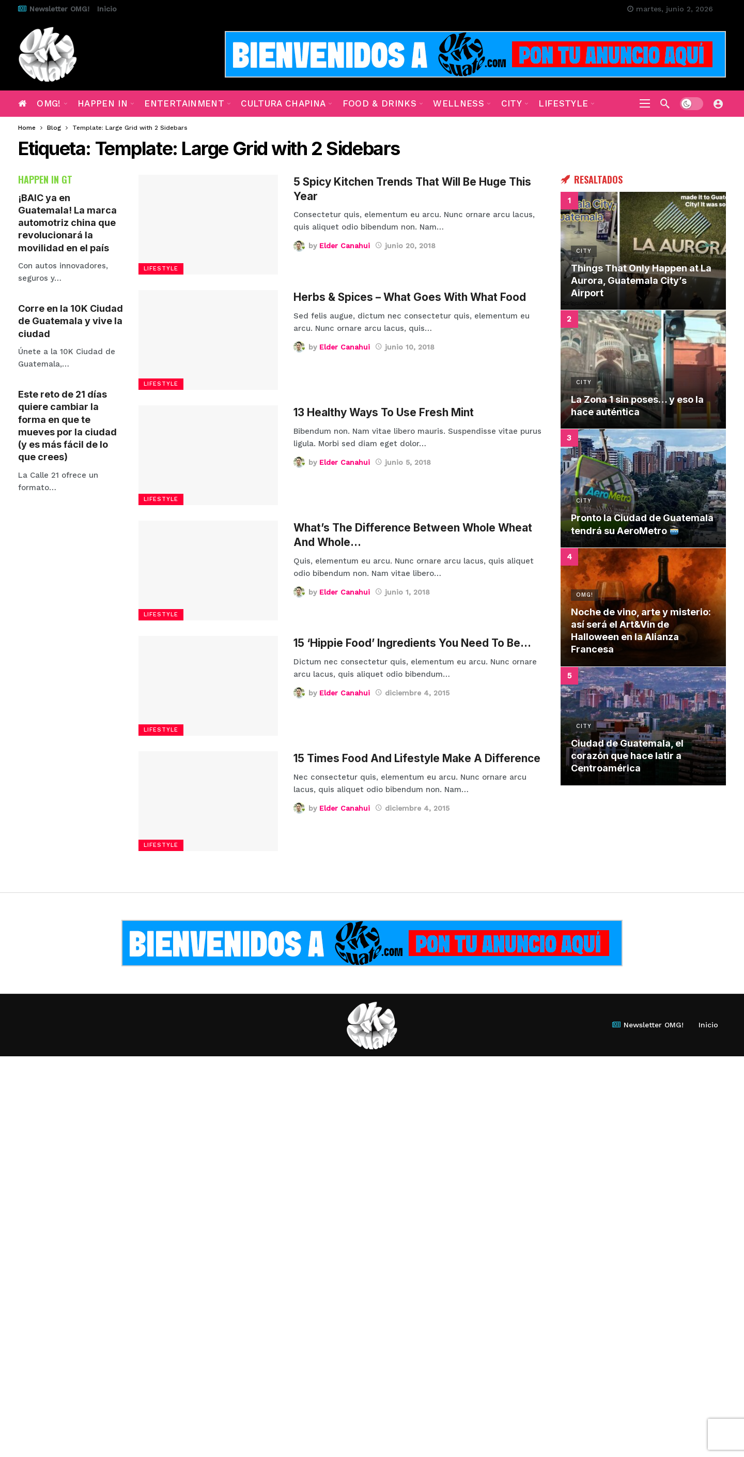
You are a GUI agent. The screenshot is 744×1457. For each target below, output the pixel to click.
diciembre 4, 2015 (412, 693)
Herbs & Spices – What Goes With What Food (409, 297)
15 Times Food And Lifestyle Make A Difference (416, 758)
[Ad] (475, 54)
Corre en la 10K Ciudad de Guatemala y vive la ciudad (70, 321)
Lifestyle (161, 268)
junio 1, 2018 (402, 592)
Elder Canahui (344, 245)
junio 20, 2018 (405, 245)
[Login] (718, 103)
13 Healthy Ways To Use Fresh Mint (383, 412)
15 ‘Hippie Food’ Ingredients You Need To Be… (412, 642)
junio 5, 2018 (403, 462)
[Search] (665, 103)
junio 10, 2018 (405, 347)
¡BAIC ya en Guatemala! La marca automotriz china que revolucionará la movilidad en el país (67, 222)
